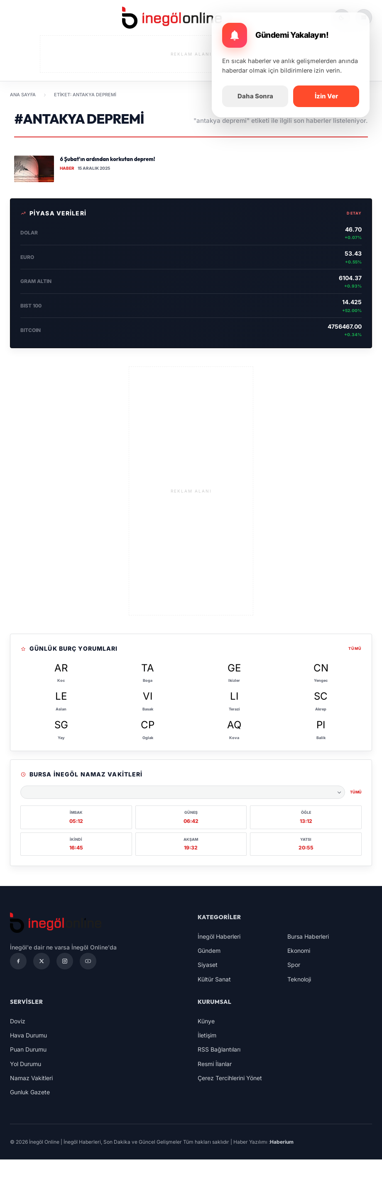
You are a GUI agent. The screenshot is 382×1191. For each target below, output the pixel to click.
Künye (206, 1021)
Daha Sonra (255, 96)
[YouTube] (88, 961)
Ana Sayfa (23, 95)
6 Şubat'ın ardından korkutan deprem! (107, 159)
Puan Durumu (28, 1049)
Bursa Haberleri (308, 936)
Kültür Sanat (214, 979)
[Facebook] (18, 961)
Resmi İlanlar (215, 1063)
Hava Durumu (28, 1035)
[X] (41, 961)
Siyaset (208, 964)
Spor (293, 964)
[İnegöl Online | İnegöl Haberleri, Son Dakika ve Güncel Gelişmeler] (172, 18)
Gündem (209, 950)
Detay (354, 213)
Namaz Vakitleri (31, 1077)
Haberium (282, 1142)
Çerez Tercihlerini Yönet (230, 1077)
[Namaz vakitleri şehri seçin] (182, 792)
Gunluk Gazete (30, 1092)
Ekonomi (298, 950)
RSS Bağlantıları (219, 1049)
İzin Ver (326, 96)
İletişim (207, 1035)
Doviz (17, 1021)
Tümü (355, 648)
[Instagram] (64, 961)
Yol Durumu (25, 1063)
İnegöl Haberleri (219, 936)
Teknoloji (299, 979)
